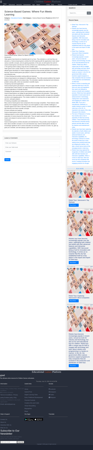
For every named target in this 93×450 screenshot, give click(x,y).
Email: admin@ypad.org (7, 404)
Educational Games (16, 18)
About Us (3, 422)
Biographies (28, 408)
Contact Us (3, 419)
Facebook (52, 389)
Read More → (74, 205)
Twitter (51, 394)
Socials (51, 384)
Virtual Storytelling (30, 406)
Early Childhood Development (34, 397)
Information (3, 384)
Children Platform (48, 1)
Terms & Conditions (6, 395)
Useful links (28, 384)
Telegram (52, 397)
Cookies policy (8, 397)
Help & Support (5, 414)
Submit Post (28, 392)
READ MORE (80, 168)
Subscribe (20, 442)
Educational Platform (46, 371)
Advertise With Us (5, 425)
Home (26, 389)
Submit (7, 159)
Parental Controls (30, 400)
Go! (89, 13)
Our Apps (27, 414)
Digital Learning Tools (31, 394)
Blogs (26, 411)
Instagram (52, 392)
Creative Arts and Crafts (32, 403)
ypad (91, 171)
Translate (51, 414)
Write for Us (4, 428)
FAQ (15, 397)
